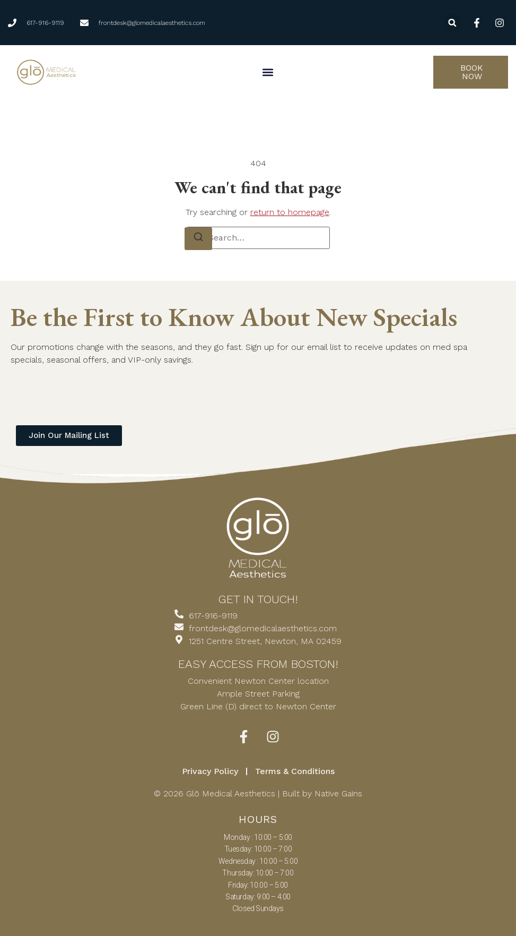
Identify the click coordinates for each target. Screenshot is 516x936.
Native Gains (338, 793)
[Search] (198, 238)
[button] (452, 22)
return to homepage (289, 212)
